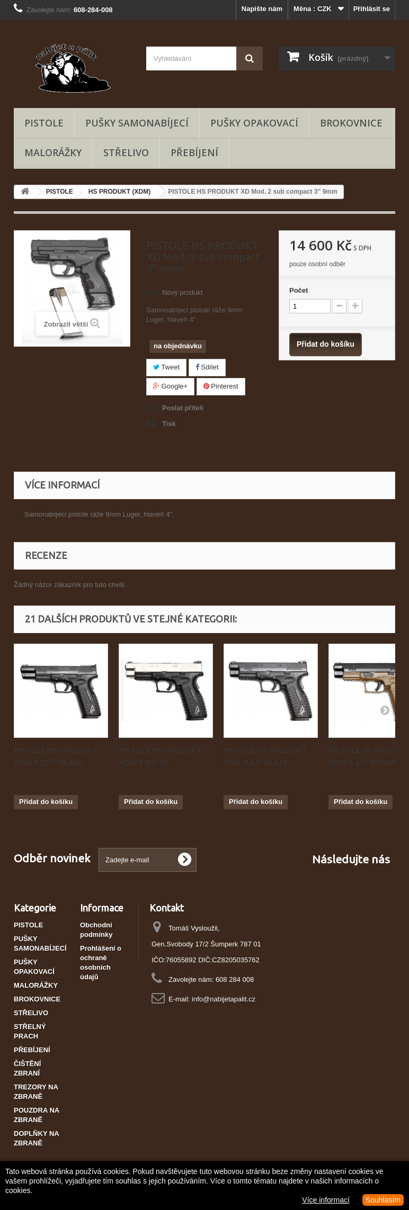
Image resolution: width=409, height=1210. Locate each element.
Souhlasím (383, 1200)
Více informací (325, 1200)
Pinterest (220, 386)
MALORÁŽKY (53, 152)
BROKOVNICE (351, 122)
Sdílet (207, 367)
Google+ (170, 386)
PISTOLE (44, 122)
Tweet (166, 367)
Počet (298, 290)
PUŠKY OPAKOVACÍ (254, 122)
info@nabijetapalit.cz (223, 999)
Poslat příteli (182, 408)
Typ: (153, 292)
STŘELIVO (126, 152)
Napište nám (262, 9)
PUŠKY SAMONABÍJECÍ (137, 122)
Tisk (169, 424)
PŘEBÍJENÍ (194, 152)
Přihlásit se (371, 9)
